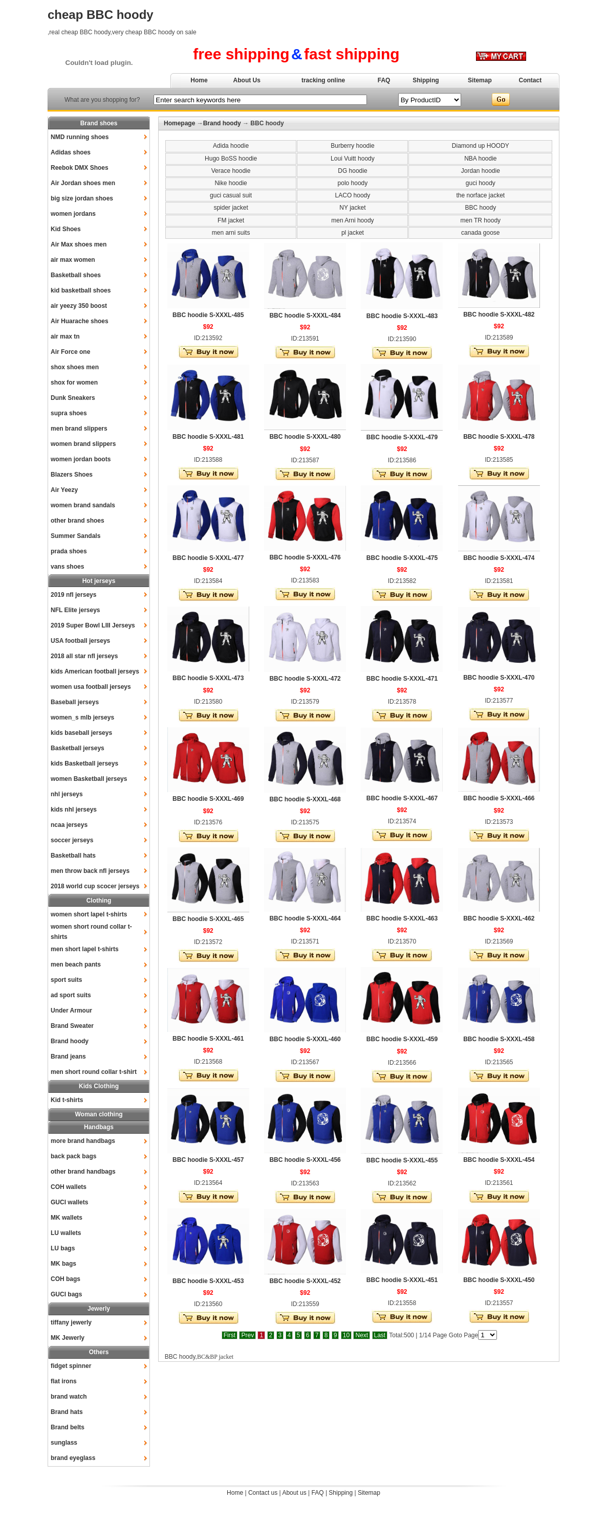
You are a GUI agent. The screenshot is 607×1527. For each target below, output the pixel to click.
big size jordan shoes (82, 198)
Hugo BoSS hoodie (231, 158)
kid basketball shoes (81, 290)
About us (294, 1492)
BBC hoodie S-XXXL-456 (304, 1159)
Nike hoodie (230, 183)
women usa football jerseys (91, 686)
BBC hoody (480, 207)
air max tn (65, 336)
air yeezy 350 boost (79, 305)
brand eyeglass (73, 1458)
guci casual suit (231, 195)
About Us (247, 80)
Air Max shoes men (78, 244)
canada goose (480, 232)
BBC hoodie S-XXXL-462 (498, 918)
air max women (73, 259)
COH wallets (68, 1187)
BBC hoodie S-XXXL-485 (208, 315)
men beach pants (76, 964)
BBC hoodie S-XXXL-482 (498, 314)
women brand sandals (83, 505)
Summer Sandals (75, 536)
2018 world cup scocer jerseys (95, 886)
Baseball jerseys (75, 702)
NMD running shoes (80, 137)
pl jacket (352, 232)
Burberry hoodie (352, 145)
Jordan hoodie (480, 170)
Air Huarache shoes (80, 321)
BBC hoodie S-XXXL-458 (498, 1039)
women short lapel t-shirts (89, 914)
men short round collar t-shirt (94, 1071)
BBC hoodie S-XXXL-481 (208, 436)
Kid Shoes (66, 229)
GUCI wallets (69, 1202)
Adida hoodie (231, 145)
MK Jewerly (67, 1337)
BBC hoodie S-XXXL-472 (304, 678)
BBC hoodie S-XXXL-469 (208, 798)
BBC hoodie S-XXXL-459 (402, 1039)
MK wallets (66, 1217)
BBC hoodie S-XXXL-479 (402, 437)
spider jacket (230, 207)
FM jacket (231, 220)
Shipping (426, 80)
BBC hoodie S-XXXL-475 (402, 558)
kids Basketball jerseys (84, 763)
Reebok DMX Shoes (80, 167)
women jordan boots (81, 459)
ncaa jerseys (69, 824)
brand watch (69, 1396)
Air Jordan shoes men (83, 183)
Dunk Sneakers (73, 397)
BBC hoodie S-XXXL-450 (498, 1280)
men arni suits (231, 232)
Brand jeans (68, 1056)
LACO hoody (353, 195)
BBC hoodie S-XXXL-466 (498, 798)
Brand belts (67, 1427)
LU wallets (66, 1233)
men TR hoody (481, 220)
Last (380, 1335)
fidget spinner (71, 1365)
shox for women (74, 382)
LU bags (63, 1248)
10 (346, 1335)
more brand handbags (83, 1140)
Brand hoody (70, 1041)
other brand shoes (77, 520)
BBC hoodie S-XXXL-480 (304, 436)
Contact (530, 80)
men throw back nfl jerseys (90, 870)
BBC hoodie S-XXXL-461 (208, 1038)
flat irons (64, 1381)
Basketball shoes (76, 275)
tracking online (323, 80)
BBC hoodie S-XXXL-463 (402, 918)
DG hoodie (352, 170)
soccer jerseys (72, 840)
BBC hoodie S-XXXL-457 (208, 1159)
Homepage (179, 123)
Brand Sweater (72, 1025)
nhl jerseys (67, 794)
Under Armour (71, 1010)
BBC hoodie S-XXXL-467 (402, 798)
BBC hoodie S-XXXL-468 (304, 799)
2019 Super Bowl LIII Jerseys (93, 625)
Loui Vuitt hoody (353, 158)
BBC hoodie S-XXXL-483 (402, 316)
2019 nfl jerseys (73, 594)
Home (198, 80)
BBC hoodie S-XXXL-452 (304, 1281)
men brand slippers (79, 428)
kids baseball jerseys (81, 732)
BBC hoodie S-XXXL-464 (304, 918)
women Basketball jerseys (89, 778)
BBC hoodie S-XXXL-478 (498, 436)
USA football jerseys (80, 640)
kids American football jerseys (95, 671)
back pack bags (73, 1156)
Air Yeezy (64, 489)
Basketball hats (73, 855)
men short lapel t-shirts (85, 949)
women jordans (73, 213)
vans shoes (67, 566)
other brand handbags (83, 1171)
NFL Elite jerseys (75, 610)
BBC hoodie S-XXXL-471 (402, 678)
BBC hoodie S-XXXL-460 (304, 1039)
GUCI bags (66, 1294)
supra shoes (69, 413)
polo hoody (353, 183)
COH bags (65, 1279)
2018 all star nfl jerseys (84, 656)
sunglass (64, 1442)
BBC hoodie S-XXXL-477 (208, 558)
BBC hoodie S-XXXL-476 (304, 557)
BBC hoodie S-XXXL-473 (208, 678)
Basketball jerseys (77, 748)
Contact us (262, 1492)
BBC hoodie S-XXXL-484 (304, 315)
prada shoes (69, 551)
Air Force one (70, 351)
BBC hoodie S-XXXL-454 (498, 1159)
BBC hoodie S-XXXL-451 (402, 1280)
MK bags (63, 1263)
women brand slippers (83, 443)
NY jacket (352, 207)
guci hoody (480, 183)
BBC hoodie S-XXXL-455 (402, 1160)
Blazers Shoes (72, 474)
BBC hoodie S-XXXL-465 (208, 919)
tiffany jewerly (71, 1322)
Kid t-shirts (67, 1100)
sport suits (66, 979)
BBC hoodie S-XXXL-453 (208, 1281)
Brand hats (67, 1412)
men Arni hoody (352, 220)
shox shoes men (75, 367)
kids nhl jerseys (74, 809)
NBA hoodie (480, 158)
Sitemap (480, 80)
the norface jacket (480, 195)
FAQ (384, 80)
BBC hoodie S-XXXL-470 (498, 677)
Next (361, 1335)
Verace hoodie (231, 170)
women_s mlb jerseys (82, 717)
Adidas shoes (71, 152)
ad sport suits (71, 995)
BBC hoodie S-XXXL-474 (498, 558)
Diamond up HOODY (480, 145)
